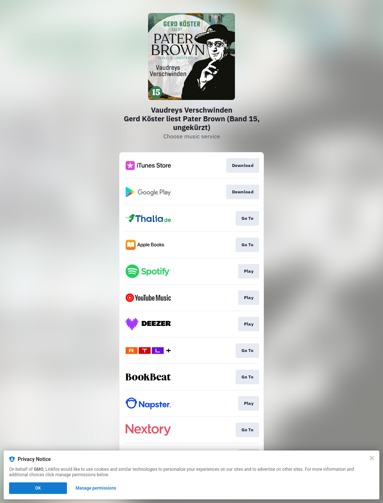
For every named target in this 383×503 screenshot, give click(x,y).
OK (38, 488)
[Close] (372, 458)
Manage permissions (96, 488)
